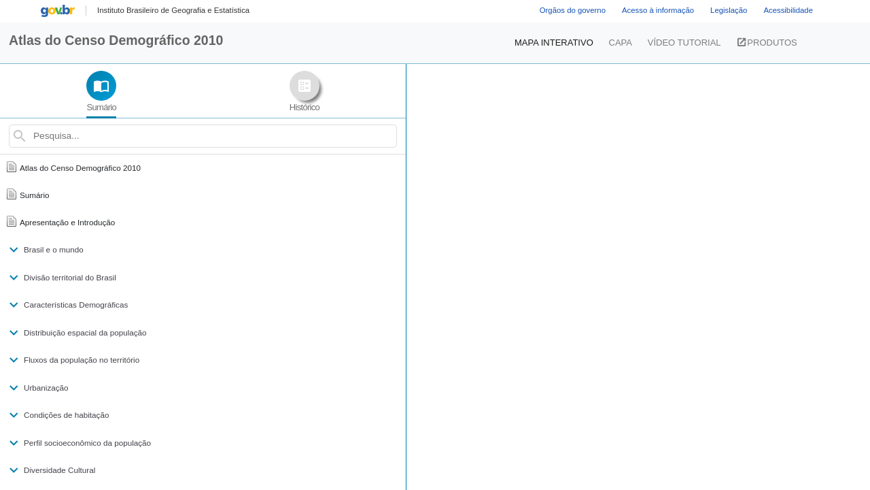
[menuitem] (173, 10)
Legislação (728, 10)
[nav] (136, 277)
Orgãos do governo (573, 10)
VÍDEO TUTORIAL (664, 42)
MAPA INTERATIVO (575, 41)
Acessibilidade (788, 10)
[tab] (68, 92)
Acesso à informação (658, 10)
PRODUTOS (747, 42)
